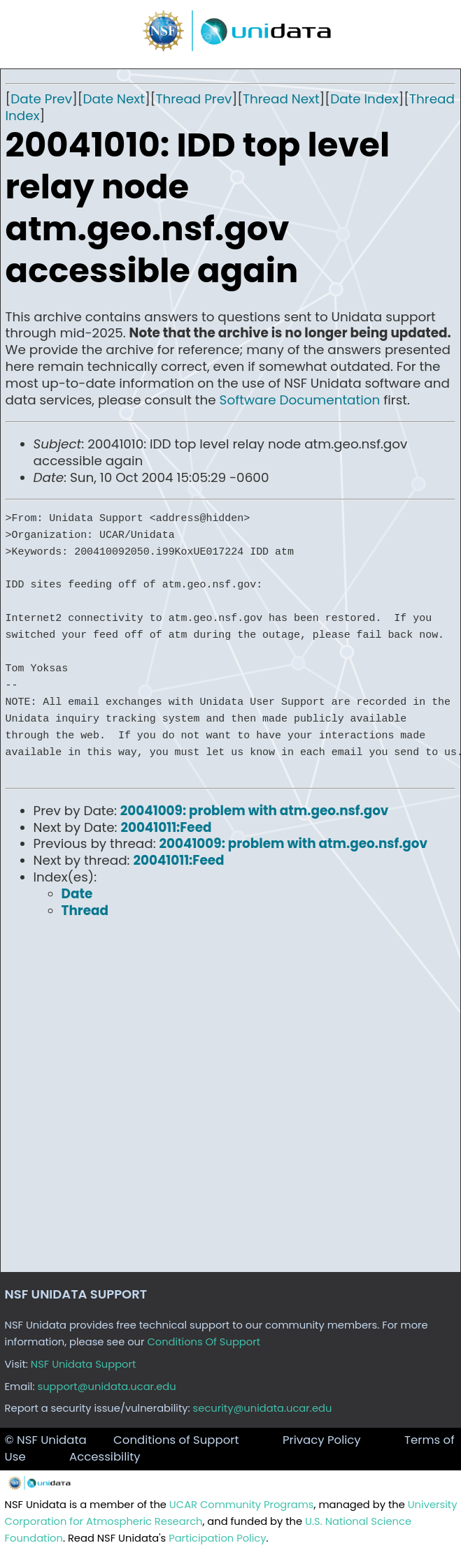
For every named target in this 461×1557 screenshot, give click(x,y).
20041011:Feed (165, 827)
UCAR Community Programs (241, 1505)
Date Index (364, 99)
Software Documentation (300, 400)
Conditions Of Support (203, 1342)
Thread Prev (193, 99)
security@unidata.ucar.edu (262, 1408)
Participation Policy (217, 1538)
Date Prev (41, 99)
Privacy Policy (322, 1440)
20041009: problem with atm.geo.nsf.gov (254, 810)
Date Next (114, 99)
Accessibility (105, 1457)
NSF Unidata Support (83, 1364)
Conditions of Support (176, 1440)
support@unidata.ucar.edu (107, 1387)
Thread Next (281, 99)
